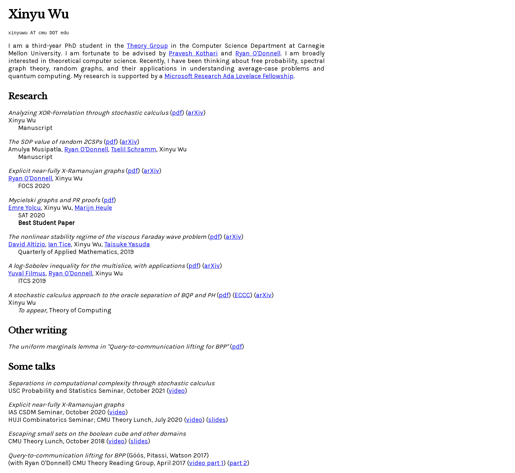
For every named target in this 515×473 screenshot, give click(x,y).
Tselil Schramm (133, 149)
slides (217, 420)
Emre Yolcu (24, 207)
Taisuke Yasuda (127, 244)
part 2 (238, 463)
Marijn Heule (93, 207)
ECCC (242, 295)
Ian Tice (59, 244)
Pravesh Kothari (193, 53)
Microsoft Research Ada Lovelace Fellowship (229, 76)
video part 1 (206, 463)
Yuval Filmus (26, 273)
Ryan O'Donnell (257, 53)
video (177, 390)
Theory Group (147, 45)
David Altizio (26, 244)
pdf (177, 112)
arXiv (195, 112)
